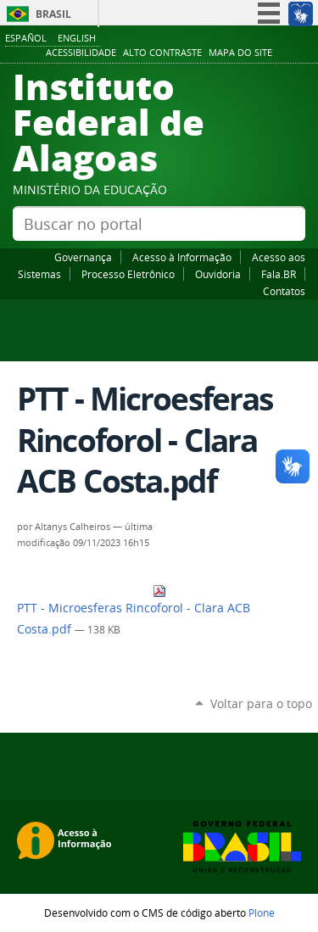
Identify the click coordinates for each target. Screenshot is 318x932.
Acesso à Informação (182, 257)
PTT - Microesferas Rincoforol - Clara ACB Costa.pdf (133, 610)
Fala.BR (278, 274)
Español (26, 37)
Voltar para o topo (261, 703)
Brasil (53, 14)
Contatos (284, 291)
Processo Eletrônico (128, 274)
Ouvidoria (218, 274)
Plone (261, 912)
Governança (83, 257)
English (77, 37)
